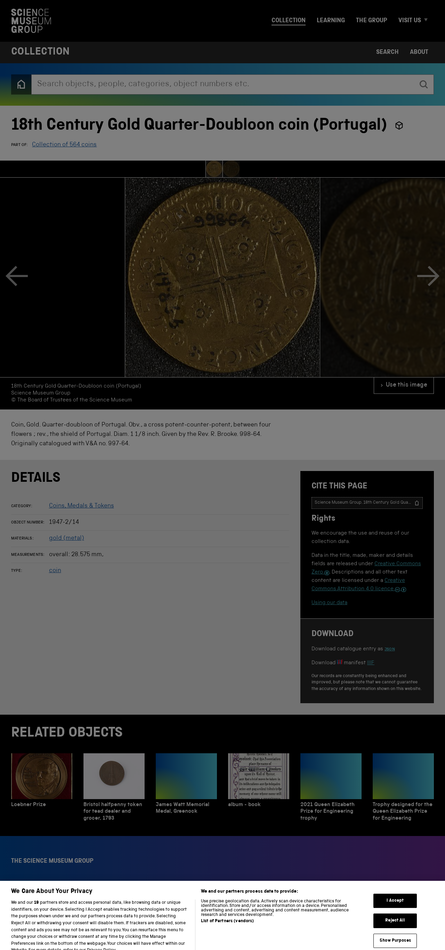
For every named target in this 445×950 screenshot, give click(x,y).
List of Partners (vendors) (227, 935)
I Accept (395, 914)
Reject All (395, 934)
